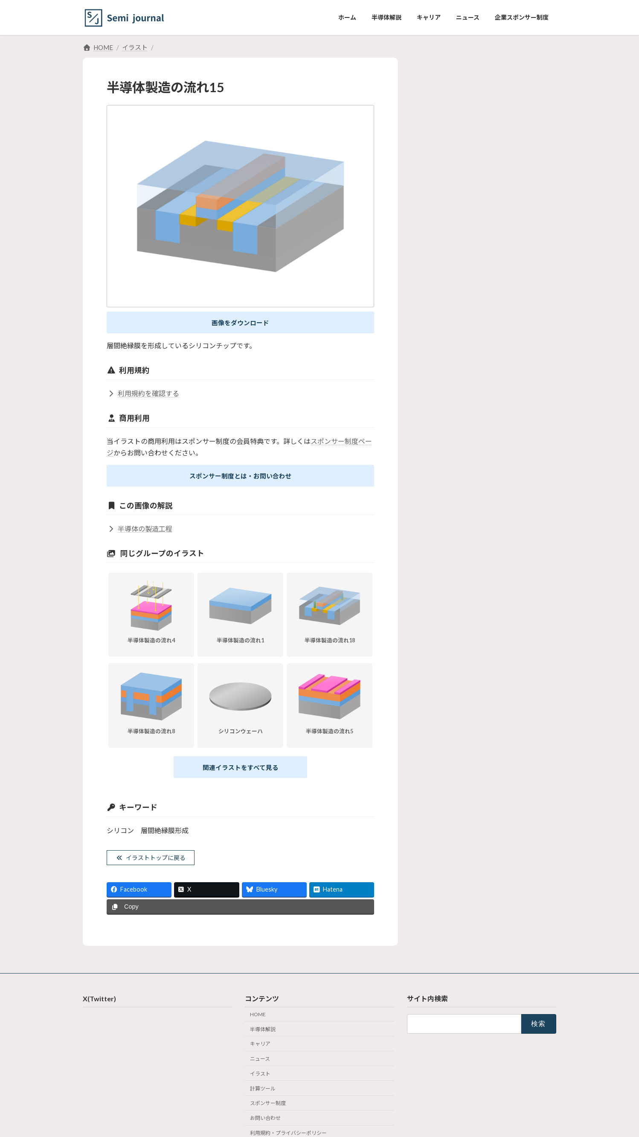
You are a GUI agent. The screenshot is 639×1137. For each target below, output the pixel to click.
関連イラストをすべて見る (240, 771)
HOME (258, 1020)
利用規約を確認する (143, 395)
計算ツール (263, 1094)
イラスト (260, 1079)
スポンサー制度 (268, 1109)
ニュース (260, 1064)
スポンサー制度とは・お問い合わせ (240, 478)
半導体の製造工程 (139, 531)
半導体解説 (263, 1035)
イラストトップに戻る (156, 862)
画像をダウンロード (240, 323)
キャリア (260, 1050)
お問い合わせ (265, 1124)
